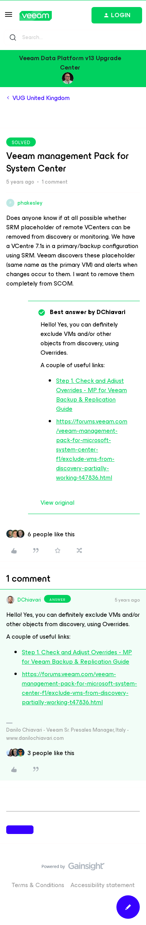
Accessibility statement (102, 885)
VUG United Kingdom (41, 98)
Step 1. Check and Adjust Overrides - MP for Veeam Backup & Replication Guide (91, 394)
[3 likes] (51, 753)
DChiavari (29, 600)
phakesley (30, 203)
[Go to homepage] (35, 16)
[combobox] (73, 37)
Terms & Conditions (38, 885)
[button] (8, 17)
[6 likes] (51, 534)
